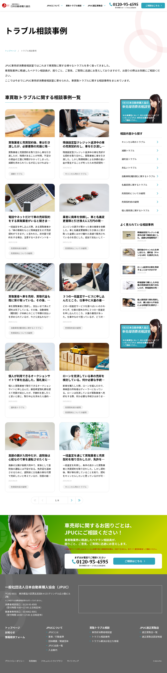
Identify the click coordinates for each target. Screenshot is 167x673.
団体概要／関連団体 (58, 641)
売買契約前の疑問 (131, 207)
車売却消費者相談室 (102, 632)
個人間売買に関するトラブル (136, 216)
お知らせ (10, 632)
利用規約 (33, 661)
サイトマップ (73, 661)
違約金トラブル (130, 160)
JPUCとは (53, 632)
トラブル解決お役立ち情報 (105, 641)
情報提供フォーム (15, 637)
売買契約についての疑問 (134, 198)
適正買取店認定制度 (152, 636)
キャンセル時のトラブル (134, 142)
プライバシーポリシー (14, 661)
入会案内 (52, 650)
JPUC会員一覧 (55, 645)
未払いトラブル (130, 169)
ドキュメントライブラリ (52, 661)
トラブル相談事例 (101, 636)
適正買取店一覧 (150, 632)
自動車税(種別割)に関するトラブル (138, 179)
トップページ (12, 627)
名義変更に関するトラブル (135, 189)
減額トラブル (129, 151)
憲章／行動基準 (56, 636)
